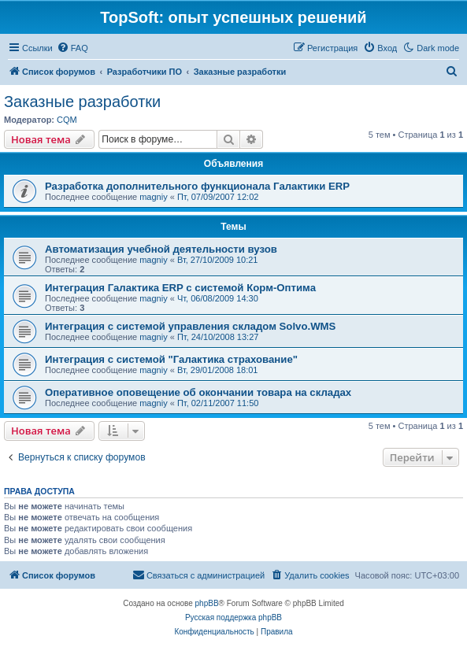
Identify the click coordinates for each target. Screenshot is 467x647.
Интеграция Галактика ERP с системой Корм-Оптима (180, 288)
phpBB (207, 603)
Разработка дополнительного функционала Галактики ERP (197, 186)
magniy (153, 196)
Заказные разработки (82, 101)
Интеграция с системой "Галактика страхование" (171, 359)
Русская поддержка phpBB (233, 617)
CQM (67, 119)
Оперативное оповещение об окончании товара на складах (198, 392)
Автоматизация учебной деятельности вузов (161, 249)
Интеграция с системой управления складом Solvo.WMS (190, 326)
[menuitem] (72, 48)
